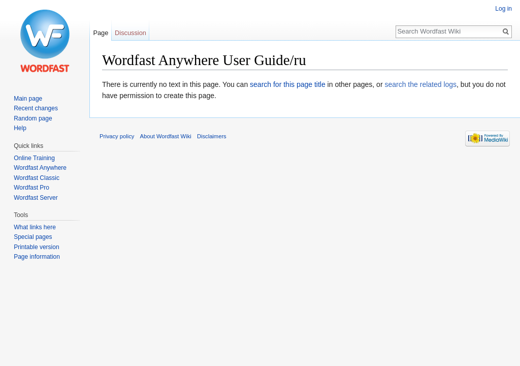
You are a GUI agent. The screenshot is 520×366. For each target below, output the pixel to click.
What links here (35, 227)
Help (20, 128)
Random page (33, 118)
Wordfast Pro (31, 187)
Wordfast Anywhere (40, 167)
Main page (28, 98)
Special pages (33, 236)
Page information (37, 256)
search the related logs (420, 84)
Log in (503, 8)
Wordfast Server (35, 197)
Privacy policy (117, 136)
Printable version (36, 247)
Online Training (34, 158)
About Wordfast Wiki (165, 136)
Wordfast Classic (36, 177)
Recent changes (36, 108)
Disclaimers (211, 136)
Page (100, 33)
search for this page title (288, 84)
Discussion (130, 33)
